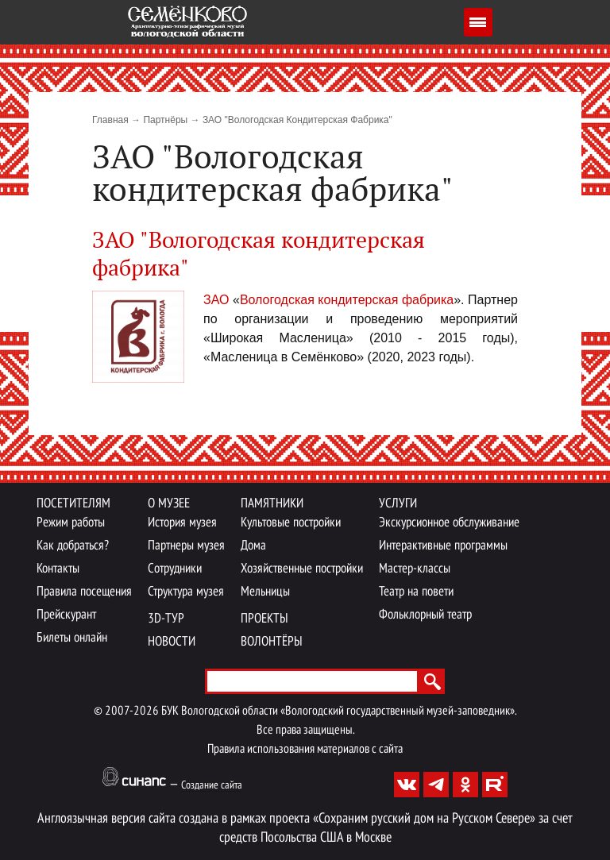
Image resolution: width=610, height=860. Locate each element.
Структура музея (186, 592)
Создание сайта (211, 786)
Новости (171, 642)
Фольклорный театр (425, 615)
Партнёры (165, 119)
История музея (182, 523)
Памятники (272, 504)
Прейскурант (66, 615)
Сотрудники (175, 569)
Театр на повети (416, 592)
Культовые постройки (291, 523)
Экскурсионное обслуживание (449, 523)
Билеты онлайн (72, 638)
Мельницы (265, 592)
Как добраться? (73, 546)
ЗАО (218, 300)
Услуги (398, 504)
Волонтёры (272, 642)
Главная (110, 119)
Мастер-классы (414, 569)
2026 (146, 711)
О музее (169, 504)
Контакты (58, 569)
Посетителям (73, 504)
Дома (253, 546)
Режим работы (71, 523)
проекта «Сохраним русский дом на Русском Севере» (402, 819)
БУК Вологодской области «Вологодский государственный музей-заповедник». (338, 711)
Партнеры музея (186, 546)
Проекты (264, 619)
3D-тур (166, 619)
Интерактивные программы (443, 546)
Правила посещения (84, 592)
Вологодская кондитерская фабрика (347, 300)
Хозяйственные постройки (302, 569)
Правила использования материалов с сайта (305, 749)
